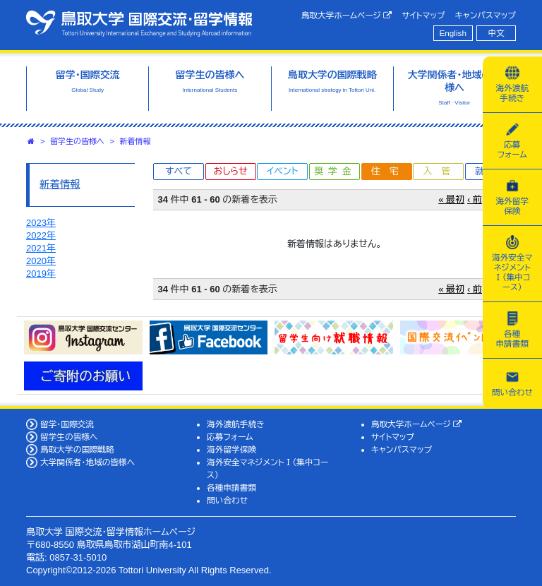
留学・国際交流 (67, 424)
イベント (282, 171)
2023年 (41, 222)
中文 (496, 32)
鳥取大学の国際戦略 (77, 449)
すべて (178, 171)
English (453, 32)
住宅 (389, 171)
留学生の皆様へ (77, 141)
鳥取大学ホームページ (346, 15)
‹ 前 (474, 199)
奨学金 (335, 171)
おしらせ (230, 171)
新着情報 (135, 141)
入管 (441, 171)
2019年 (41, 273)
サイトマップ (423, 15)
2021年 (41, 248)
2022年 (41, 235)
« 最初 (451, 199)
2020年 (41, 261)
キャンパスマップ (485, 15)
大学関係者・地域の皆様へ (87, 462)
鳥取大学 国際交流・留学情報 (139, 23)
